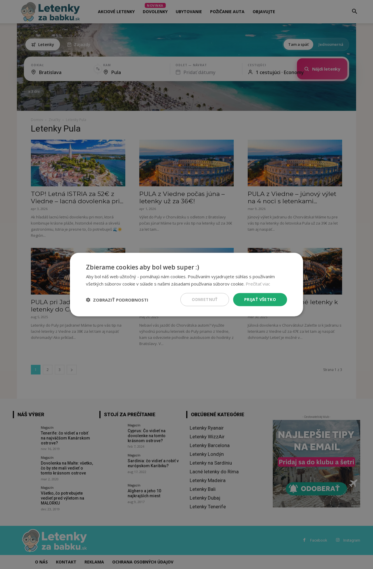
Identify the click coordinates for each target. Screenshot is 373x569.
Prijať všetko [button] (260, 299)
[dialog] (186, 284)
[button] (117, 299)
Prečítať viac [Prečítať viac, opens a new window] (258, 283)
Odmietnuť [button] (205, 299)
